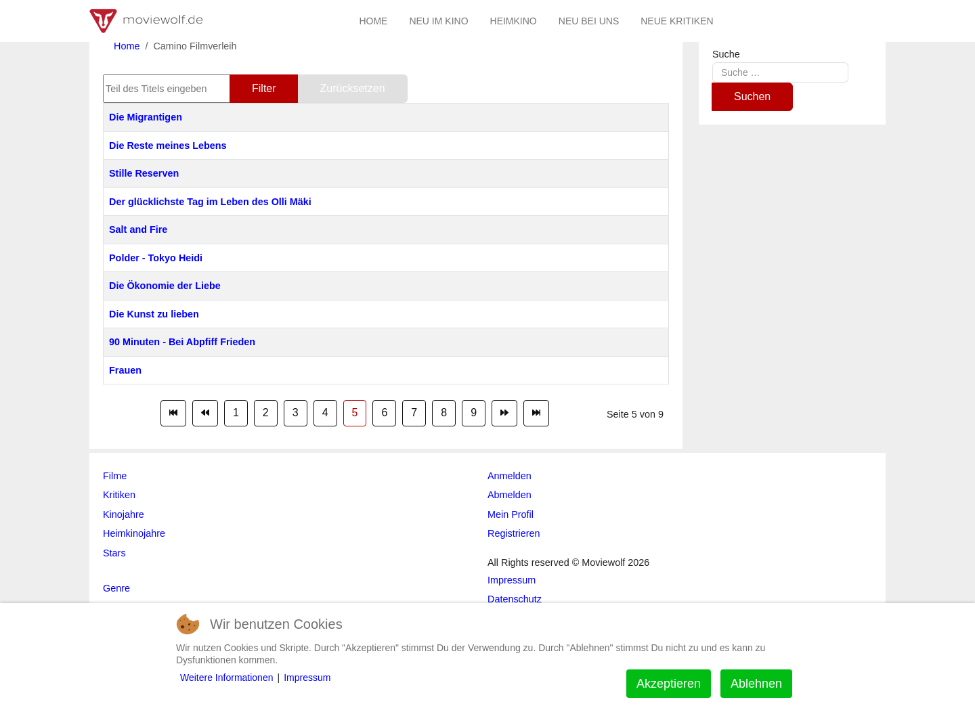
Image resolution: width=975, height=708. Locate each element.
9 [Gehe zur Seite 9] (474, 412)
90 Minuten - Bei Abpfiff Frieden (182, 341)
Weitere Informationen (226, 677)
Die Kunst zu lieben (154, 314)
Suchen (752, 96)
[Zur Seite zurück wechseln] (205, 413)
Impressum (307, 677)
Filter (264, 88)
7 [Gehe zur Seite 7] (414, 412)
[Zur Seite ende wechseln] (536, 413)
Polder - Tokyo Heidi (155, 257)
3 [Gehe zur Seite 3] (295, 412)
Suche (726, 54)
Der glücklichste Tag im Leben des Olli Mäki (210, 201)
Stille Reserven (144, 173)
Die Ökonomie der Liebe (165, 285)
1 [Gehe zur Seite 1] (236, 412)
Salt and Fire (138, 229)
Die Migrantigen (145, 117)
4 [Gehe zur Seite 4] (325, 412)
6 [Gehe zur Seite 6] (384, 412)
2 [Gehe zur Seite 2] (266, 412)
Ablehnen (756, 683)
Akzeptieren (668, 683)
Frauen (125, 370)
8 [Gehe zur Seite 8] (444, 412)
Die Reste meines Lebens (168, 145)
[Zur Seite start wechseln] (173, 413)
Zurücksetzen (352, 88)
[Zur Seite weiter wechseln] (504, 413)
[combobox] (780, 72)
